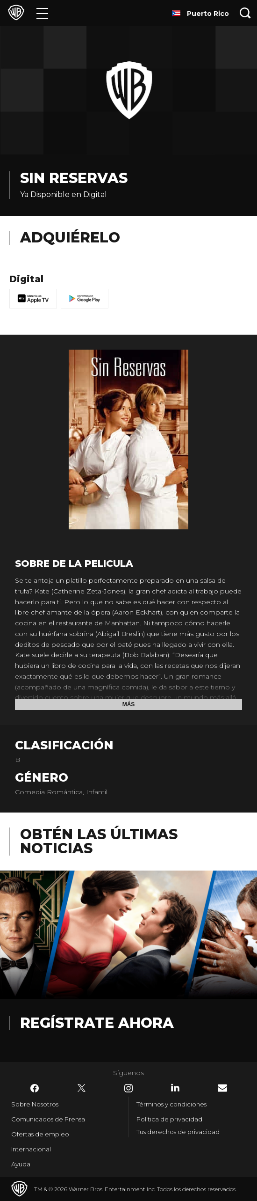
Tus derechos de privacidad (178, 1131)
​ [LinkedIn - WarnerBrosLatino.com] (175, 1088)
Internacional (31, 1149)
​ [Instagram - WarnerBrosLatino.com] (128, 1088)
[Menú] (42, 13)
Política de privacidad (169, 1119)
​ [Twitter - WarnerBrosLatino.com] (81, 1088)
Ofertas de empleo (40, 1134)
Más (128, 704)
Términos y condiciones (171, 1104)
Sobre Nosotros (34, 1104)
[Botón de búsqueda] (245, 13)
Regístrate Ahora (97, 1023)
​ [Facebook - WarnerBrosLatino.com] (34, 1088)
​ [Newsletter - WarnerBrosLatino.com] (222, 1088)
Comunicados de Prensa (48, 1119)
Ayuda (20, 1164)
